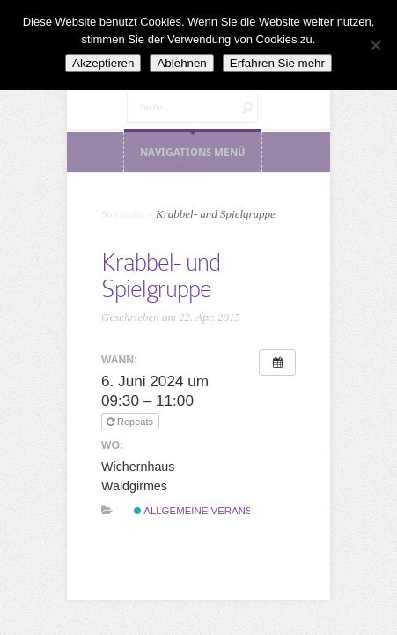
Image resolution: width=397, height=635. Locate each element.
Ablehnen (181, 63)
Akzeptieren (103, 63)
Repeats (131, 421)
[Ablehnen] (375, 45)
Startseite (122, 213)
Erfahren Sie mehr (277, 63)
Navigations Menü (193, 152)
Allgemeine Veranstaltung (216, 510)
